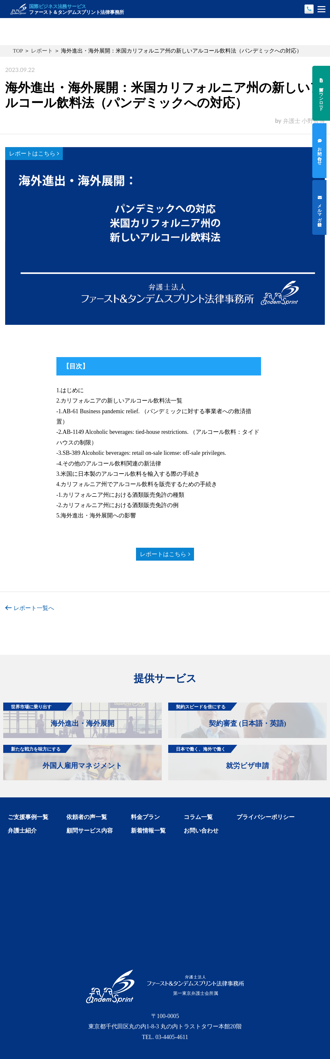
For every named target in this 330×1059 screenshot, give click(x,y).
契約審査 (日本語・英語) (227, 715)
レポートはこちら (34, 153)
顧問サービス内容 (89, 830)
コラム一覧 (198, 817)
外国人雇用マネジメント (62, 757)
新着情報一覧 (148, 830)
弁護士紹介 (22, 830)
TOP (18, 51)
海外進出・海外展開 (58, 715)
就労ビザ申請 (218, 757)
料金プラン (145, 817)
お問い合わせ (201, 830)
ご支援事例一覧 (28, 817)
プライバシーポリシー (266, 817)
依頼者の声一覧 (86, 817)
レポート (42, 51)
